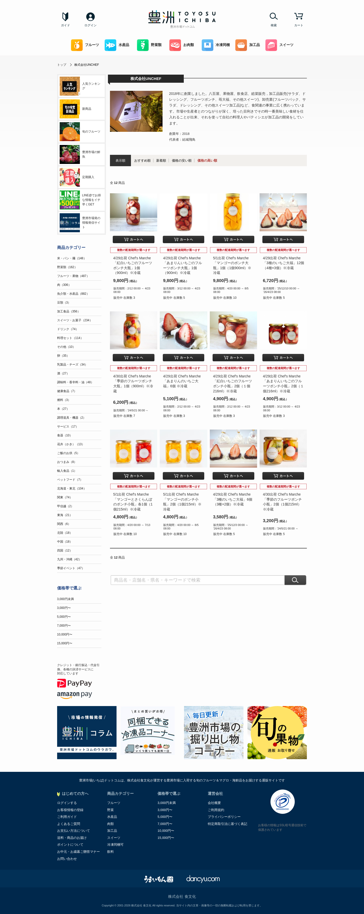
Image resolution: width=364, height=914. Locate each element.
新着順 (161, 160)
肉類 (110, 824)
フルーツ (85, 45)
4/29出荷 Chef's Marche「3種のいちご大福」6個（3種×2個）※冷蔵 (233, 499)
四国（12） (65, 550)
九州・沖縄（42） (69, 559)
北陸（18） (65, 533)
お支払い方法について (73, 831)
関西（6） (64, 524)
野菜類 (149, 45)
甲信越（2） (65, 506)
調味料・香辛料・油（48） (75, 382)
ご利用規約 (216, 810)
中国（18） (65, 541)
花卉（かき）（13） (71, 444)
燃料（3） (64, 400)
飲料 (110, 852)
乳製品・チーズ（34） (72, 364)
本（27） (63, 409)
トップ (61, 65)
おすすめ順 (142, 160)
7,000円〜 (64, 625)
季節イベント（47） (71, 568)
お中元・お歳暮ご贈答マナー (78, 852)
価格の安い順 (182, 160)
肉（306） (64, 285)
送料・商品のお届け (72, 838)
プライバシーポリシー (224, 817)
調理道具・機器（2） (71, 417)
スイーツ (279, 45)
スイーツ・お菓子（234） (75, 320)
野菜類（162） (67, 267)
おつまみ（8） (67, 462)
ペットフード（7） (70, 479)
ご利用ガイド (67, 817)
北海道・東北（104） (71, 488)
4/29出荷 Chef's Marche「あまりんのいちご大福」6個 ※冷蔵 (182, 381)
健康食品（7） (67, 391)
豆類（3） (64, 302)
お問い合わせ (67, 859)
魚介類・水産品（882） (73, 293)
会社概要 (214, 803)
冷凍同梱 (216, 45)
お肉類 (181, 45)
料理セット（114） (70, 338)
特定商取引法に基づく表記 (227, 824)
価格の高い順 (207, 160)
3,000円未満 (65, 599)
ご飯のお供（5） (68, 453)
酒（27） (63, 373)
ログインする (67, 803)
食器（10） (65, 435)
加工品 (247, 45)
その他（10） (66, 347)
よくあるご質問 (68, 824)
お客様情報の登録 (70, 810)
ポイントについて (70, 844)
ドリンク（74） (68, 329)
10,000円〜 (65, 634)
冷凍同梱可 (115, 844)
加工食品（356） (68, 311)
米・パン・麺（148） (71, 258)
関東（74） (65, 497)
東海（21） (65, 515)
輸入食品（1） (67, 471)
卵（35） (63, 355)
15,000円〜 (65, 643)
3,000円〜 (64, 608)
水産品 (117, 45)
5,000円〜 (64, 617)
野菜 (110, 810)
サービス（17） (68, 426)
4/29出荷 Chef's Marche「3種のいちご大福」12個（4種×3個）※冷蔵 (283, 263)
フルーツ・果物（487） (73, 276)
